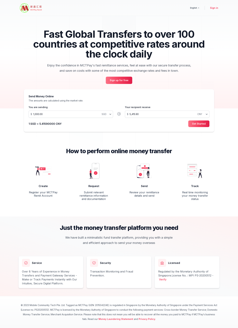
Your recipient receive (137, 107)
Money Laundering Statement (116, 319)
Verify (162, 279)
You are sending (38, 107)
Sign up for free (119, 80)
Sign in (214, 7)
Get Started (199, 123)
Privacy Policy (147, 319)
